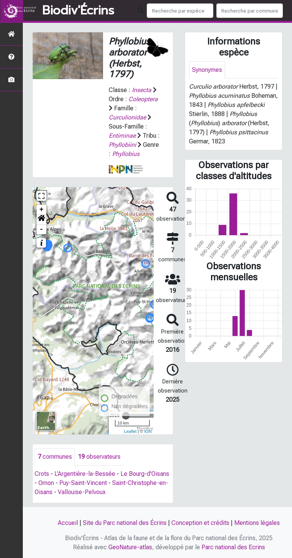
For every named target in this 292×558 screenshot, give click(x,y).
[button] (41, 219)
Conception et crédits (200, 522)
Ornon (46, 482)
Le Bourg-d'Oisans (145, 473)
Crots (42, 473)
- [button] (42, 229)
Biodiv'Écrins (78, 10)
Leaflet (130, 431)
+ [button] (42, 209)
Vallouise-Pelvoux (82, 492)
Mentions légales (257, 522)
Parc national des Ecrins (233, 547)
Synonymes (207, 69)
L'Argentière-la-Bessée (84, 473)
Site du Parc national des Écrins (125, 522)
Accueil (68, 522)
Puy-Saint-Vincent (83, 482)
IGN (148, 431)
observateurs (99, 456)
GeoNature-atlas (130, 547)
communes (55, 456)
